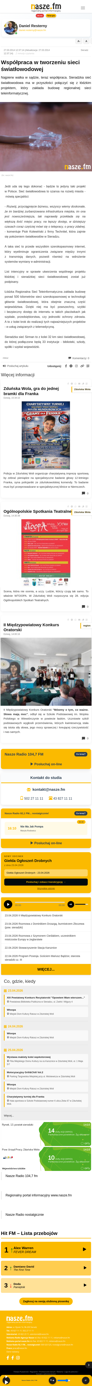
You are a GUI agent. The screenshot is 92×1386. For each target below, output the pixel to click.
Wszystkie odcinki (46, 888)
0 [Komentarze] (84, 493)
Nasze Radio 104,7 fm (22, 1176)
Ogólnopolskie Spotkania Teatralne (37, 511)
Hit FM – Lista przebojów (29, 1233)
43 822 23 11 (23, 1334)
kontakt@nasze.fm (48, 789)
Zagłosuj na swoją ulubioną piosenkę (46, 1301)
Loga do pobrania (71, 1372)
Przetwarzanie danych (47, 1372)
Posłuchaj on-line (46, 764)
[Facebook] (7, 1358)
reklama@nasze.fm (61, 1337)
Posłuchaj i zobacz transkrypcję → (46, 882)
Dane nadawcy (12, 1351)
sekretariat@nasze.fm (39, 1334)
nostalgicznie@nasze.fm (62, 1344)
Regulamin (34, 1372)
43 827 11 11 (62, 798)
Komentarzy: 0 (78, 358)
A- (79, 41)
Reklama (60, 1372)
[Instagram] (18, 1358)
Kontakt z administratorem (46, 1374)
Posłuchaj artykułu (15, 365)
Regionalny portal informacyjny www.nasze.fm (39, 1195)
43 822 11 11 (47, 1337)
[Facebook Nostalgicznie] (12, 1358)
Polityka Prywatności (21, 1372)
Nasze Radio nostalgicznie (25, 1214)
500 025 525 (46, 1344)
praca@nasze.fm (20, 1348)
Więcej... (46, 969)
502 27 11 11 (33, 798)
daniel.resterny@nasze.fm (32, 30)
